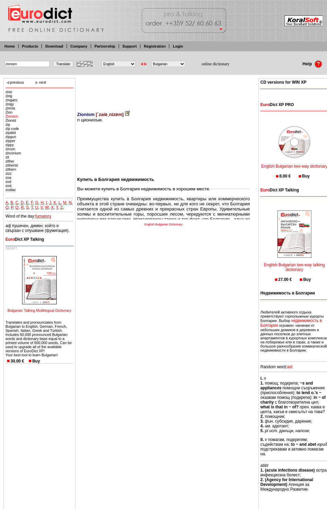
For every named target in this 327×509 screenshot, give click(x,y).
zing (8, 96)
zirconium (13, 153)
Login (178, 46)
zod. (8, 186)
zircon (10, 149)
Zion (9, 112)
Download (54, 46)
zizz (8, 173)
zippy (9, 145)
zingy (9, 104)
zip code (12, 128)
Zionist (10, 120)
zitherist (11, 165)
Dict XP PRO (277, 104)
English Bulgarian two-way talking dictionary (294, 263)
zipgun (10, 137)
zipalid (10, 133)
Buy (36, 361)
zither (9, 161)
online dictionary (215, 64)
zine (8, 92)
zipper (10, 141)
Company (78, 46)
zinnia (10, 108)
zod (8, 182)
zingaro (11, 100)
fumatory (43, 216)
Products (30, 46)
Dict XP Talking (24, 239)
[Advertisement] (163, 90)
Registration (155, 46)
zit (7, 157)
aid (289, 366)
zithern (10, 169)
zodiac (10, 190)
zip (7, 124)
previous (17, 82)
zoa (8, 177)
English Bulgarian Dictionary (163, 224)
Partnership (104, 46)
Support (129, 46)
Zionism (11, 116)
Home (9, 46)
